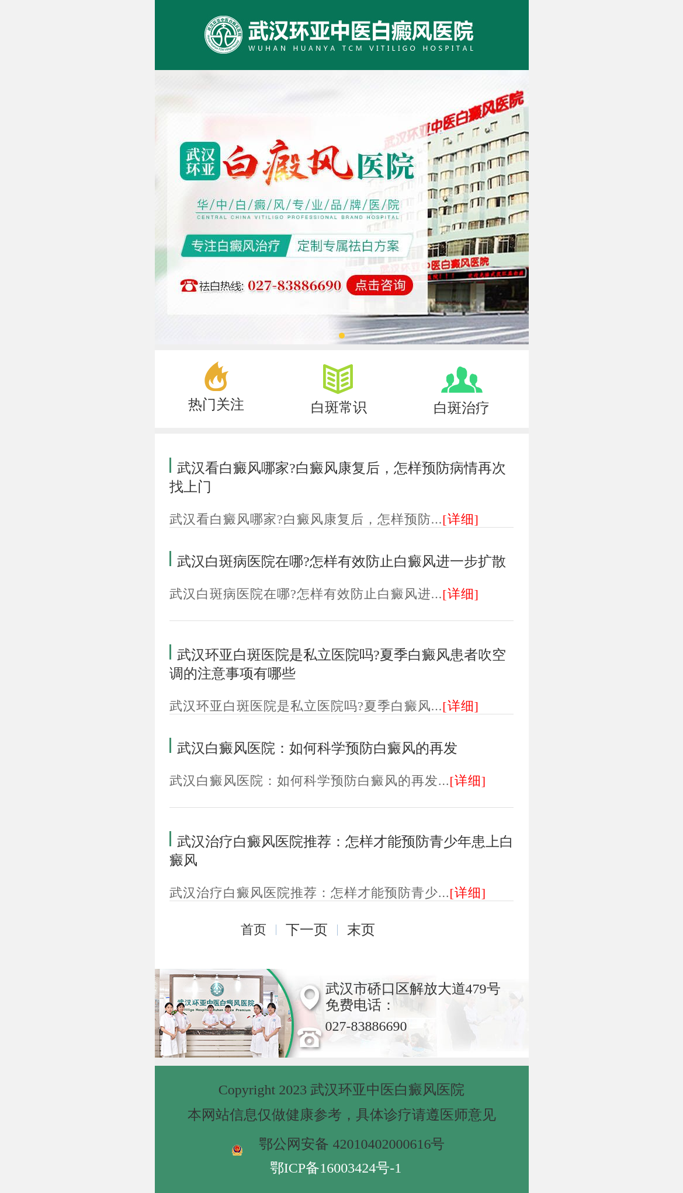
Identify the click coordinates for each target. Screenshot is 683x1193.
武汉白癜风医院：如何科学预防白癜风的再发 (317, 748)
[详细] (460, 519)
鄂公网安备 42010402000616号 (352, 1144)
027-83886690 (366, 1026)
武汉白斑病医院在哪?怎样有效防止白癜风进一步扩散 (341, 561)
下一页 (307, 929)
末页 (361, 929)
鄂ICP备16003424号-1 (335, 1167)
